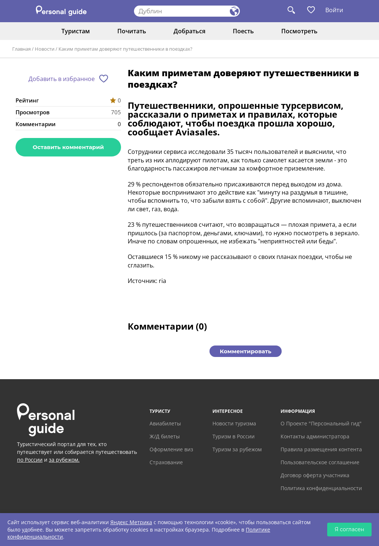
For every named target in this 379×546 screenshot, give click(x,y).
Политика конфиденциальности (321, 488)
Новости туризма (234, 423)
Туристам (75, 31)
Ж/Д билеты (165, 436)
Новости (44, 49)
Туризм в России (233, 436)
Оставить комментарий (68, 147)
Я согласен (349, 529)
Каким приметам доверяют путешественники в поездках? (125, 49)
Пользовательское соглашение (320, 462)
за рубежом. (64, 459)
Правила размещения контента (321, 449)
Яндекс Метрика (131, 522)
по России (30, 459)
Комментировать (245, 351)
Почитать (131, 31)
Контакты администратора (315, 436)
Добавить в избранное (61, 79)
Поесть (243, 31)
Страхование (166, 462)
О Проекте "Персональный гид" (321, 423)
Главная (21, 49)
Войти (334, 10)
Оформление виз (171, 449)
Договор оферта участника (315, 475)
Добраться (189, 31)
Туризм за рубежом (237, 449)
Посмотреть (299, 31)
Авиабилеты (165, 423)
